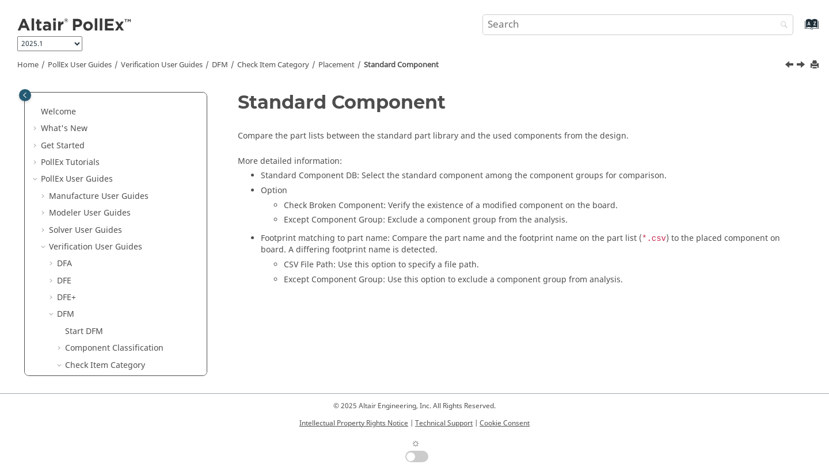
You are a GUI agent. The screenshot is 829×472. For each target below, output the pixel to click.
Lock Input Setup (97, 342)
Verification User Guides (162, 65)
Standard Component (401, 65)
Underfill (90, 308)
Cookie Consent (505, 423)
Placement (336, 65)
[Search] (781, 25)
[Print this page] (815, 65)
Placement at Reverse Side (132, 189)
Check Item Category (273, 65)
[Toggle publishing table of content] (25, 95)
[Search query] (637, 24)
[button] (76, 105)
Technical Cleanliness (98, 375)
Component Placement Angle (137, 122)
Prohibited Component (125, 223)
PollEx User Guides (80, 65)
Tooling (87, 291)
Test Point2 (94, 274)
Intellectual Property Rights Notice (353, 423)
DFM (220, 65)
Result (77, 324)
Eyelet (92, 139)
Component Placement (125, 105)
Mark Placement (112, 155)
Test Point (92, 257)
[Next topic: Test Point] (802, 66)
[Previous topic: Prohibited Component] (790, 66)
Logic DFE (75, 358)
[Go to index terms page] (799, 30)
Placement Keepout (118, 206)
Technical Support (444, 423)
